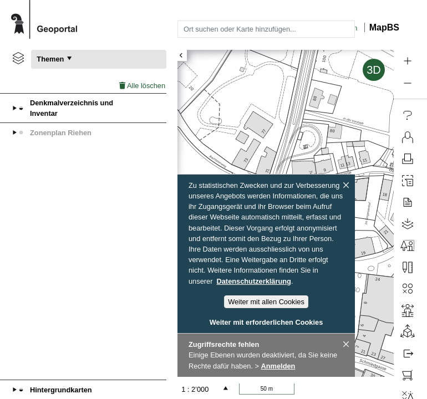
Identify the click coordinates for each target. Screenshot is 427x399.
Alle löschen (142, 85)
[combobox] (266, 29)
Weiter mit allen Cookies (266, 302)
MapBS (384, 27)
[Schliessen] (346, 185)
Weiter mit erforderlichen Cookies (266, 322)
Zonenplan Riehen (61, 133)
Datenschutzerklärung (254, 281)
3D (374, 70)
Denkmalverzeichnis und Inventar (71, 108)
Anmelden (278, 366)
